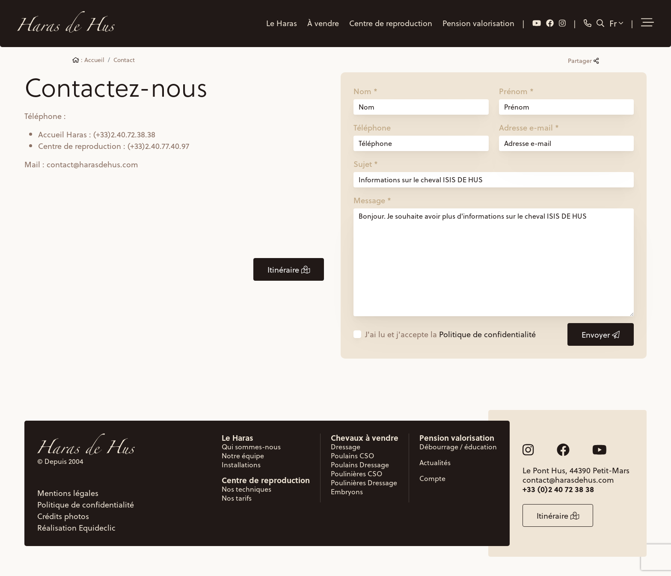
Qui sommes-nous (251, 446)
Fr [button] (616, 23)
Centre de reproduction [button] (390, 23)
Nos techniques (246, 489)
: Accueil (88, 59)
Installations (241, 464)
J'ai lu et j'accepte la (450, 334)
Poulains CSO (352, 455)
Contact (124, 59)
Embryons (347, 491)
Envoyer (601, 334)
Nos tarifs (237, 498)
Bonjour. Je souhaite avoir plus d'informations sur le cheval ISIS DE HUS (493, 262)
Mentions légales (67, 493)
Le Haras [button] (281, 23)
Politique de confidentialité (487, 334)
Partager (583, 60)
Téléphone (372, 127)
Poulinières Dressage (364, 482)
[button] (647, 23)
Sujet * (365, 163)
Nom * (365, 91)
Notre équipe (243, 455)
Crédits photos (63, 516)
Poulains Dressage (360, 464)
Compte (432, 478)
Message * (372, 200)
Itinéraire (288, 269)
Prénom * (516, 91)
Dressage (345, 446)
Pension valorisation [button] (478, 23)
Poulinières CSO (356, 473)
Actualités (435, 462)
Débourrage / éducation (458, 446)
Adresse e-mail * (529, 127)
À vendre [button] (323, 23)
